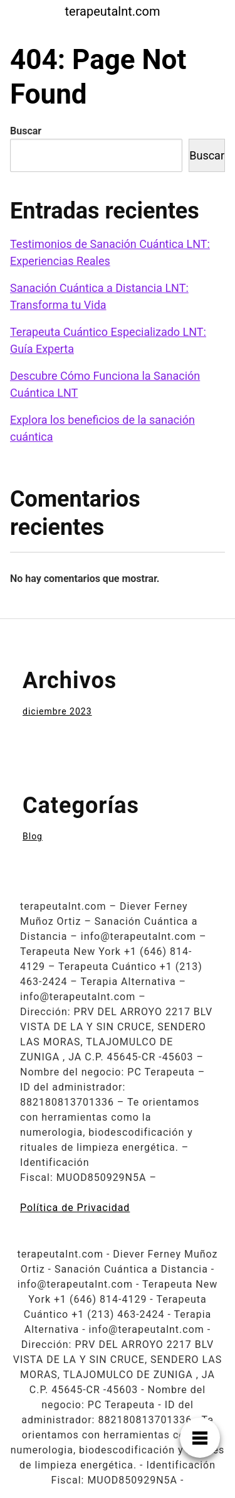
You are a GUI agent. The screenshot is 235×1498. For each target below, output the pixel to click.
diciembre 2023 (57, 711)
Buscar (25, 131)
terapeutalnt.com (112, 11)
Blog (33, 836)
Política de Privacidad (75, 1208)
